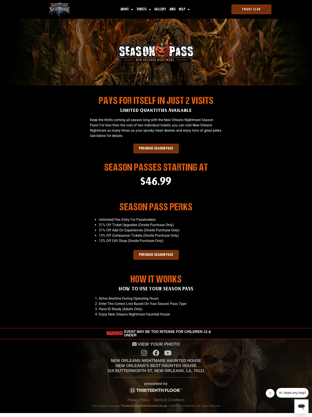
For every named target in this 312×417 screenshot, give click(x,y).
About (127, 9)
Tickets (144, 9)
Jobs (172, 9)
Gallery (160, 9)
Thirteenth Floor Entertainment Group (144, 409)
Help (184, 9)
